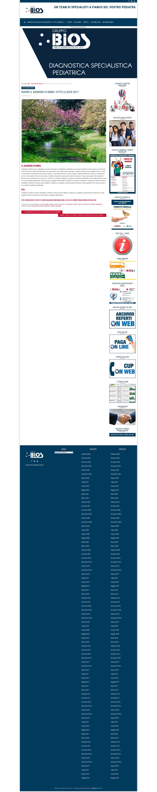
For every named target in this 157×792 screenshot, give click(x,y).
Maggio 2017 (86, 682)
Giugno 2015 (85, 774)
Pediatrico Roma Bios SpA (34, 10)
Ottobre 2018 (86, 614)
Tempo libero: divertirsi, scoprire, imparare (88, 205)
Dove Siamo (77, 23)
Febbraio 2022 (86, 455)
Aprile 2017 (85, 686)
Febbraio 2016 (86, 742)
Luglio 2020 (85, 531)
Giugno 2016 (85, 726)
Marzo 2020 (85, 547)
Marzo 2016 (85, 738)
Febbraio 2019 (86, 598)
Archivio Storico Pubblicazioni (122, 435)
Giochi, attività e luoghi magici (63, 205)
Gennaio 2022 (86, 459)
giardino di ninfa (49, 206)
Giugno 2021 (85, 487)
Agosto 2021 (86, 479)
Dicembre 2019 (86, 559)
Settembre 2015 (87, 762)
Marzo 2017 (85, 690)
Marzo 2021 (85, 499)
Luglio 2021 (85, 483)
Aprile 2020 (85, 543)
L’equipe (69, 23)
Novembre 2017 (87, 658)
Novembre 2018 (87, 610)
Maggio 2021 (86, 491)
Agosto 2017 (86, 670)
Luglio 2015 (85, 770)
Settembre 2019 (87, 571)
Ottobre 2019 (86, 567)
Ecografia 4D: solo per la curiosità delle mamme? (42, 213)
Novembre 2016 (87, 706)
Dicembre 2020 (86, 511)
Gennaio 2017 (86, 698)
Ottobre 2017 (86, 662)
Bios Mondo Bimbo (107, 23)
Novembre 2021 (87, 467)
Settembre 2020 (87, 523)
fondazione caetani (37, 206)
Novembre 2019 (87, 563)
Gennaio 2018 (86, 650)
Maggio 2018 (86, 634)
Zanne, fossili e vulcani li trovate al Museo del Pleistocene (82, 216)
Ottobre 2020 (86, 519)
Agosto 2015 (86, 766)
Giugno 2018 (85, 630)
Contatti (86, 23)
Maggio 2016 (86, 730)
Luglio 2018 (85, 626)
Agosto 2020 (86, 527)
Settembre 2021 (87, 475)
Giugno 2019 (85, 583)
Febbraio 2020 (86, 551)
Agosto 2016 (86, 718)
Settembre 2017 (87, 666)
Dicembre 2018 (86, 606)
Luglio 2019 (85, 579)
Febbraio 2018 (86, 646)
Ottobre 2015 (86, 758)
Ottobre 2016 (86, 710)
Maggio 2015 (86, 778)
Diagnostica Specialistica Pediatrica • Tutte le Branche (46, 23)
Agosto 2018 (86, 622)
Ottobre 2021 (86, 471)
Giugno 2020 (85, 535)
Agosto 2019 (86, 575)
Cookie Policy (29, 467)
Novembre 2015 (87, 754)
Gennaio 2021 (86, 507)
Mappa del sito (39, 467)
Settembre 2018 (87, 618)
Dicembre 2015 (86, 750)
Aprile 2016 (85, 734)
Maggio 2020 (86, 539)
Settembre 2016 (87, 714)
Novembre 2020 (87, 515)
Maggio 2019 (86, 587)
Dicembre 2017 (86, 654)
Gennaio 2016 (86, 746)
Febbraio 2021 (86, 503)
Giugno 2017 (85, 678)
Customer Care (95, 23)
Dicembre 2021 (86, 463)
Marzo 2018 (85, 642)
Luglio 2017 (85, 674)
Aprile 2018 (85, 638)
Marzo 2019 (85, 594)
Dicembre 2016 (86, 702)
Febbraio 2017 (86, 694)
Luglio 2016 (85, 722)
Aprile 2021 (85, 495)
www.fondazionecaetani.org (84, 201)
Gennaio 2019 (86, 602)
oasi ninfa (58, 206)
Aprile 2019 (85, 591)
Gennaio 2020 (86, 555)
